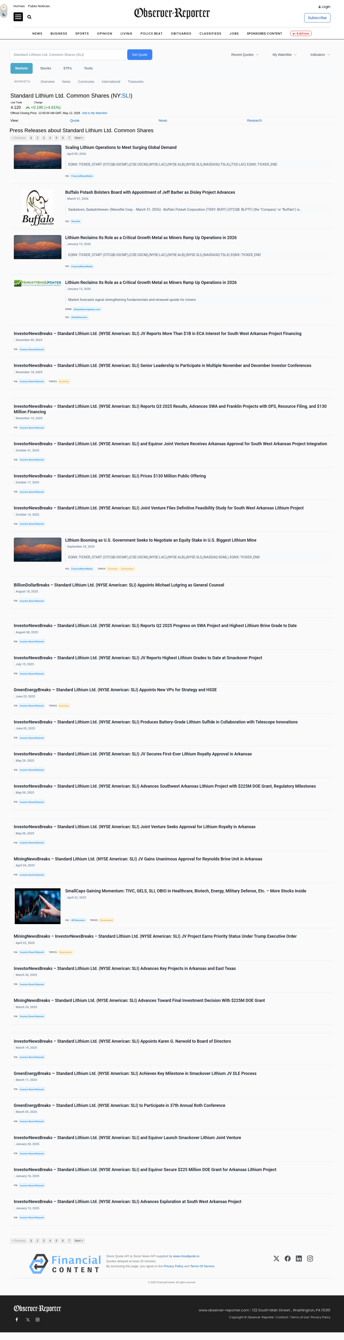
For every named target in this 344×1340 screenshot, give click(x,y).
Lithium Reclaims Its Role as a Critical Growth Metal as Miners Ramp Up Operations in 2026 (151, 238)
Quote (74, 120)
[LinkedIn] (299, 1271)
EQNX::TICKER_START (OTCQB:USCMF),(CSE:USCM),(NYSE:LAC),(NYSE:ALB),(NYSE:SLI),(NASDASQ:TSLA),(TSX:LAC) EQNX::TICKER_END (173, 165)
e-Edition (301, 33)
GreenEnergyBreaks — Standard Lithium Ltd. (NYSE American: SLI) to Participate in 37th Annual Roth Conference (119, 1112)
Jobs (234, 33)
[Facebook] (288, 1271)
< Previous (18, 138)
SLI (126, 95)
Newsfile (75, 221)
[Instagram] (310, 1271)
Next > (79, 138)
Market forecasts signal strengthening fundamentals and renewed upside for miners (132, 300)
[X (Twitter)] (276, 1271)
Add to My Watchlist (94, 113)
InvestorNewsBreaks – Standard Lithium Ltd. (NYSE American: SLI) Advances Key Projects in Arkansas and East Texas (125, 974)
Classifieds (210, 33)
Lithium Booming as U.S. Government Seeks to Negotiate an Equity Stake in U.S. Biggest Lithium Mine (160, 542)
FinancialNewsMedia (82, 176)
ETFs (68, 68)
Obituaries (181, 33)
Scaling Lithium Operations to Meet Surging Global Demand (121, 147)
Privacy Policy (173, 1274)
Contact (282, 1325)
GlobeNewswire (79, 318)
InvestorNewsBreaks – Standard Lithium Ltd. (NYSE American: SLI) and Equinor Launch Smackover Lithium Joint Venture (127, 1144)
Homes (19, 6)
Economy (64, 382)
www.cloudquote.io (186, 1264)
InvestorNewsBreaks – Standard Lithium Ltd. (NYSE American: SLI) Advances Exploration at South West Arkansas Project (128, 1209)
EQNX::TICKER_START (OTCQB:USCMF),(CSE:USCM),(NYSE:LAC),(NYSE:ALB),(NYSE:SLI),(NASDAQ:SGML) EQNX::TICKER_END (164, 560)
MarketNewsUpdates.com (87, 310)
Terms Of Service (202, 1274)
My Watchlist (282, 55)
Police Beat (152, 33)
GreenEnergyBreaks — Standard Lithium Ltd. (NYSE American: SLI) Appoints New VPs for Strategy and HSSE (115, 693)
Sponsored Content (264, 33)
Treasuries (136, 82)
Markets (21, 68)
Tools (88, 68)
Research (254, 120)
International (111, 82)
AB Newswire (78, 925)
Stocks (45, 68)
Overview (47, 82)
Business (59, 33)
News (37, 33)
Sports (82, 33)
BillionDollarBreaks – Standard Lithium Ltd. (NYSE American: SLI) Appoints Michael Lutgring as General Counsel (119, 587)
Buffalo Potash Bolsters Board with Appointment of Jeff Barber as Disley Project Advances (150, 192)
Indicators (317, 55)
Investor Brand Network (32, 350)
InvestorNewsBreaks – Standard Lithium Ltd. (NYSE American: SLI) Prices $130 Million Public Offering (110, 478)
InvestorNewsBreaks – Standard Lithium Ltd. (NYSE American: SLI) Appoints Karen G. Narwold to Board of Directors (122, 1047)
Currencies (86, 82)
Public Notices (39, 6)
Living (126, 33)
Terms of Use (299, 1325)
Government (127, 571)
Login (326, 6)
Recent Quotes (242, 55)
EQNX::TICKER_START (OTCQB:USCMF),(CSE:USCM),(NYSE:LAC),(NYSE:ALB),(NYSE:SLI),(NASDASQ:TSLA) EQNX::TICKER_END (165, 255)
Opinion (104, 33)
